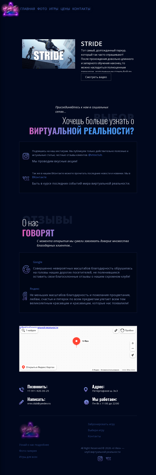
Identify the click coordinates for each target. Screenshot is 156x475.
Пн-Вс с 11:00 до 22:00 (105, 403)
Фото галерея (28, 451)
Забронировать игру (101, 424)
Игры (53, 9)
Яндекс (34, 288)
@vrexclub (95, 155)
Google (37, 262)
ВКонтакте (39, 177)
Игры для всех (28, 457)
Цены (65, 9)
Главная (27, 9)
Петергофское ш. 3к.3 (105, 390)
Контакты (82, 9)
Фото (42, 9)
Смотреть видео (96, 77)
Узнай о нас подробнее (34, 445)
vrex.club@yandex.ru (39, 403)
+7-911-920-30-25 (38, 390)
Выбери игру (96, 430)
